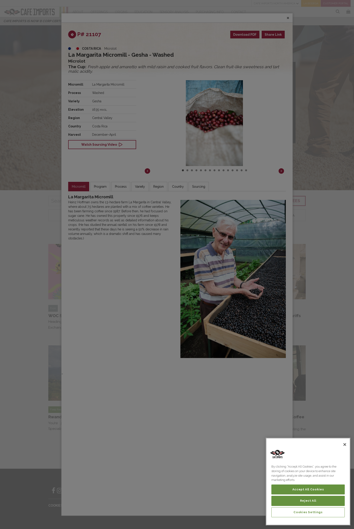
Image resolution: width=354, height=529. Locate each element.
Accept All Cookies (308, 489)
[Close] (345, 444)
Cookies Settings (308, 512)
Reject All (308, 500)
